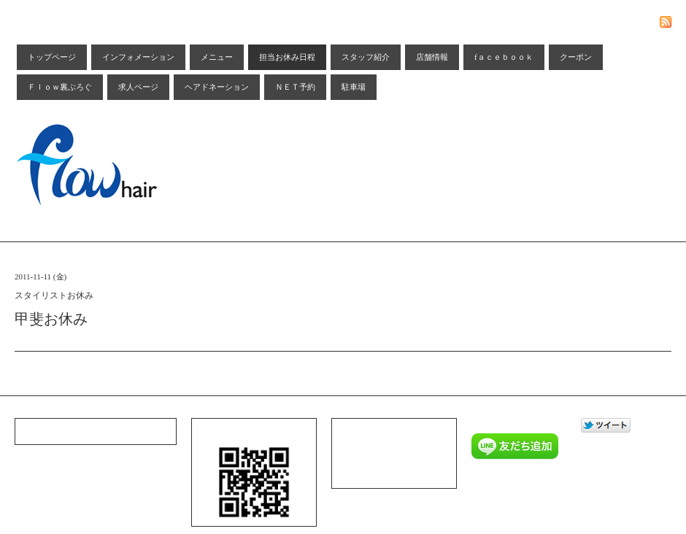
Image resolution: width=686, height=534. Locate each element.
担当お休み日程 (287, 57)
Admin (550, 498)
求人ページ (138, 86)
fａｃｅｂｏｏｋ (503, 57)
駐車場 (354, 86)
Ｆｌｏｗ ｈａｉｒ (532, 479)
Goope (522, 498)
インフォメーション (138, 57)
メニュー (217, 57)
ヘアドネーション (217, 86)
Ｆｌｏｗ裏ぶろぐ (60, 86)
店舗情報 (432, 57)
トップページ (52, 57)
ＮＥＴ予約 (295, 86)
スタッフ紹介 (366, 57)
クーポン (576, 57)
